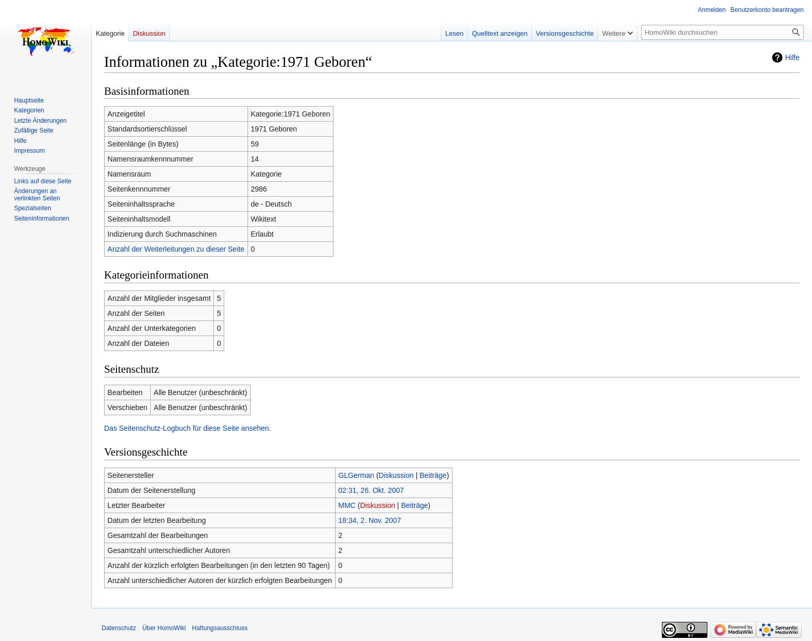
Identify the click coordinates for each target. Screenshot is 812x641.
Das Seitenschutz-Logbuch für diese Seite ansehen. (187, 428)
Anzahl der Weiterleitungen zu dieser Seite (176, 249)
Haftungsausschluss (220, 628)
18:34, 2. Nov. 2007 (369, 520)
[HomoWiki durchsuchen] (722, 32)
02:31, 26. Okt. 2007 (371, 490)
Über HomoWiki (164, 628)
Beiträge (432, 475)
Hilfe (792, 57)
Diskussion (396, 475)
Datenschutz (119, 628)
